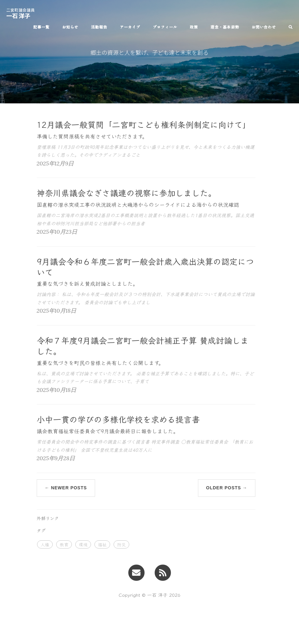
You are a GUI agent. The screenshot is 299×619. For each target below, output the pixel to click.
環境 (83, 544)
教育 (64, 544)
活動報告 (99, 26)
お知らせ (70, 26)
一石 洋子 (20, 12)
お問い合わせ (264, 26)
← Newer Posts (66, 487)
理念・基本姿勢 (225, 26)
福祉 (102, 544)
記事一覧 (41, 26)
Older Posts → (226, 487)
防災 (121, 544)
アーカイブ (130, 26)
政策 (194, 26)
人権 (44, 544)
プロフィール (165, 26)
